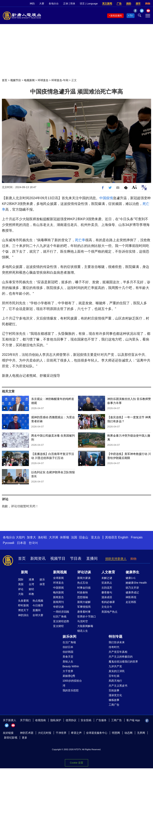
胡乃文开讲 (132, 587)
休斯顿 (64, 537)
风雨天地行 (115, 680)
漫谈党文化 (115, 695)
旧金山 (83, 537)
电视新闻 (29, 80)
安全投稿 (86, 720)
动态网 (128, 732)
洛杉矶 (42, 537)
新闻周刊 (58, 602)
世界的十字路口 (86, 616)
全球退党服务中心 (96, 732)
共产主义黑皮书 (118, 685)
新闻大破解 (84, 602)
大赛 (41, 3)
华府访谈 (58, 606)
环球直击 (43, 80)
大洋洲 (53, 537)
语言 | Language (89, 3)
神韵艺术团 (26, 732)
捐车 (138, 3)
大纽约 (20, 537)
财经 (31, 589)
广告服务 (101, 720)
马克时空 (82, 621)
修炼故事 (114, 699)
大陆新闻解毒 (85, 626)
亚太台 (95, 537)
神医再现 (131, 597)
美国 (20, 584)
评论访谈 (84, 572)
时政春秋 (82, 592)
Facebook (147, 720)
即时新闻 (23, 605)
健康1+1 (130, 577)
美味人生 (68, 661)
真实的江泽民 (117, 671)
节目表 (75, 558)
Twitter (7, 725)
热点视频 (38, 600)
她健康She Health (136, 582)
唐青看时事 (84, 611)
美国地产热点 (109, 611)
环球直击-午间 (59, 80)
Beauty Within (71, 666)
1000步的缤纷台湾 (72, 683)
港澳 (31, 579)
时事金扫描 (84, 587)
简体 (72, 3)
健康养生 (132, 572)
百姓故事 (114, 690)
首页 (4, 80)
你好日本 (68, 647)
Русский (8, 542)
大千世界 (68, 671)
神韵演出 (23, 615)
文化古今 (106, 606)
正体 (65, 3)
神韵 (32, 3)
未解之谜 (106, 577)
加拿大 (31, 537)
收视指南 (40, 720)
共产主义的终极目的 (121, 656)
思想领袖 (82, 597)
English (123, 537)
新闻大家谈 (84, 577)
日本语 (21, 542)
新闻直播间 (116, 15)
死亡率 (80, 240)
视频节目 (15, 80)
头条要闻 (23, 600)
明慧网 (116, 732)
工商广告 (114, 704)
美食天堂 (68, 656)
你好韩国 (68, 651)
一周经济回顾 (61, 611)
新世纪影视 (10, 737)
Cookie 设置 (76, 762)
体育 (42, 584)
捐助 (128, 3)
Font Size (134, 187)
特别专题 (115, 636)
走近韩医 (131, 602)
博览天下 (23, 610)
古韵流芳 (106, 587)
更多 (24, 737)
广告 (119, 3)
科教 (31, 593)
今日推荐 (38, 605)
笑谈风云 (106, 582)
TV (131, 15)
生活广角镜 (69, 642)
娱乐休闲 (69, 636)
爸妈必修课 (108, 602)
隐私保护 (55, 720)
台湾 (31, 584)
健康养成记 (132, 592)
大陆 (20, 593)
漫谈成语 (106, 597)
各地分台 (54, 3)
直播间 (92, 558)
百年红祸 (114, 675)
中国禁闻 (58, 587)
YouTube (13, 725)
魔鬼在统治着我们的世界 (123, 661)
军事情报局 (84, 606)
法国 (74, 537)
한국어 (33, 542)
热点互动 (82, 582)
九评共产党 (115, 666)
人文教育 (108, 572)
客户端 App (133, 720)
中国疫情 (106, 198)
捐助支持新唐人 (116, 558)
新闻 (24, 572)
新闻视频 (60, 572)
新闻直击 (58, 597)
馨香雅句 (106, 592)
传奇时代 (114, 647)
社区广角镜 (59, 616)
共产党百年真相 (118, 651)
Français (137, 537)
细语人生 (82, 630)
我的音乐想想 (71, 690)
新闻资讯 (37, 558)
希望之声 (76, 732)
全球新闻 (58, 577)
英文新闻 (107, 3)
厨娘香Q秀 (69, 675)
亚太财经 (58, 626)
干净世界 (61, 732)
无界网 (141, 732)
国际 (20, 579)
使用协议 (71, 720)
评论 (20, 589)
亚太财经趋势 (61, 621)
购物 (147, 3)
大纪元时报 (44, 732)
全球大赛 (38, 615)
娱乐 (42, 579)
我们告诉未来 (117, 642)
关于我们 (25, 720)
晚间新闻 (58, 592)
